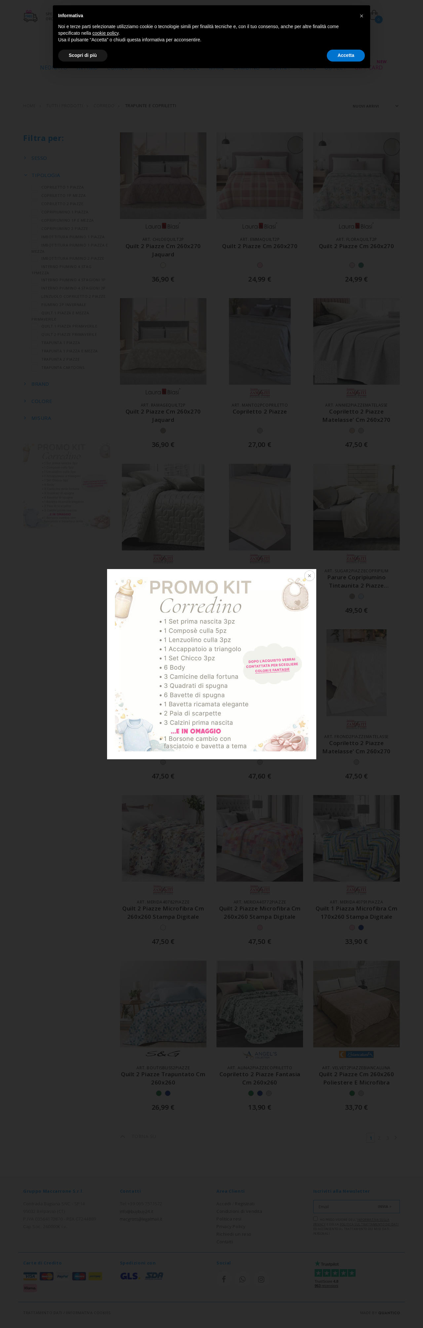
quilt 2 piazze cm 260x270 (259, 246)
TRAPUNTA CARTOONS (57, 367)
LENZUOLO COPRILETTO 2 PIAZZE (68, 296)
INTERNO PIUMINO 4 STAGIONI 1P (68, 279)
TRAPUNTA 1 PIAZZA (55, 342)
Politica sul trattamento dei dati (369, 1224)
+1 (176, 596)
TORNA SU (138, 1136)
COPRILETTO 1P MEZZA (58, 195)
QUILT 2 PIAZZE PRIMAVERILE (64, 334)
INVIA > (385, 1206)
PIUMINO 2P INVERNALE (58, 304)
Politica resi (228, 1219)
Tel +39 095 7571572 (141, 1204)
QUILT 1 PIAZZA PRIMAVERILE (64, 326)
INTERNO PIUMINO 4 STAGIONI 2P (68, 288)
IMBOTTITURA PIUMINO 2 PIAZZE (67, 258)
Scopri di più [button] (83, 55)
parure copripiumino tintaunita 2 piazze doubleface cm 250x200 (356, 585)
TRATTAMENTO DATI (42, 1312)
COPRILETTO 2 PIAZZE (57, 203)
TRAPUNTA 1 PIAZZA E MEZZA (64, 350)
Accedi (223, 1204)
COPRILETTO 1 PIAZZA (57, 187)
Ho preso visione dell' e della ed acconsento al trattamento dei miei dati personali (356, 1226)
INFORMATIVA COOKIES (88, 1312)
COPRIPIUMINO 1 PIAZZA (60, 211)
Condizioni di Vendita (239, 1211)
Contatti (224, 1242)
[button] (361, 16)
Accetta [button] (345, 55)
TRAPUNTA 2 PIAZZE (55, 359)
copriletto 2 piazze (260, 411)
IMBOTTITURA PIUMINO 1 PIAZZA (67, 236)
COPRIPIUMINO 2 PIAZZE (59, 228)
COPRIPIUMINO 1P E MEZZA (62, 220)
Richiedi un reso (233, 1234)
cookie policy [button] (106, 33)
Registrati (245, 1204)
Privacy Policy (231, 1226)
